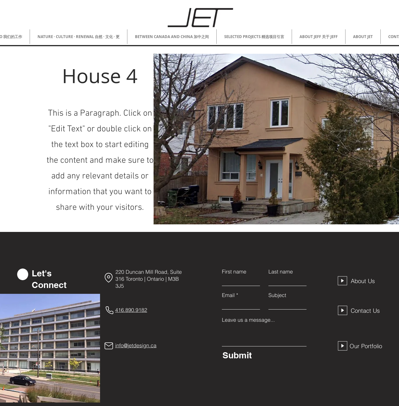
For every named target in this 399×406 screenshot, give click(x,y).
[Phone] (109, 310)
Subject (277, 295)
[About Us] (367, 281)
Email (228, 295)
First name (234, 271)
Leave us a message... (248, 320)
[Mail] (109, 346)
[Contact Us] (367, 310)
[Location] (109, 277)
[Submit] (263, 355)
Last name (280, 271)
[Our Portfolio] (367, 346)
